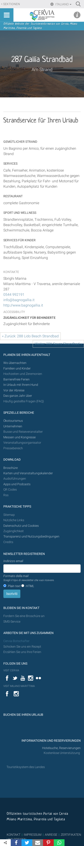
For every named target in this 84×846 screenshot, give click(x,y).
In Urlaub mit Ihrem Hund (20, 385)
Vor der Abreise (13, 390)
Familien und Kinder (17, 368)
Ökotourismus (13, 421)
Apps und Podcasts (16, 484)
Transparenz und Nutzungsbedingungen (31, 536)
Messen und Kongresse (19, 437)
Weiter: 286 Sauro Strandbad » (58, 344)
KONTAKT (13, 834)
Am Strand (42, 69)
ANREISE (51, 834)
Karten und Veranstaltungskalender (28, 473)
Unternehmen (12, 426)
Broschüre (10, 468)
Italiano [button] (63, 4)
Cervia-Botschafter (16, 641)
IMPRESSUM (32, 834)
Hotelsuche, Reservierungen (61, 748)
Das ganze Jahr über (17, 396)
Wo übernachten (14, 363)
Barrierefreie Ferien (16, 379)
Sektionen (11, 4)
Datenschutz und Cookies (21, 526)
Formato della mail (28, 578)
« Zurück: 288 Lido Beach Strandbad (30, 336)
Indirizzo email (13, 561)
